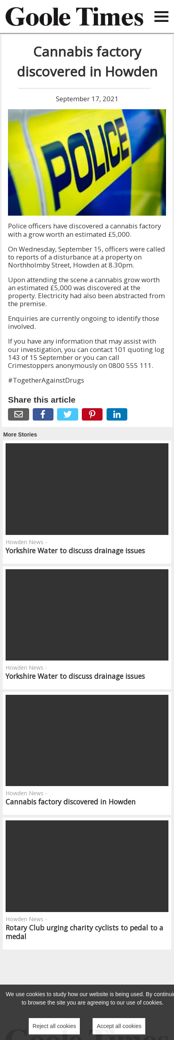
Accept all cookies (119, 1026)
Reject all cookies (54, 1026)
